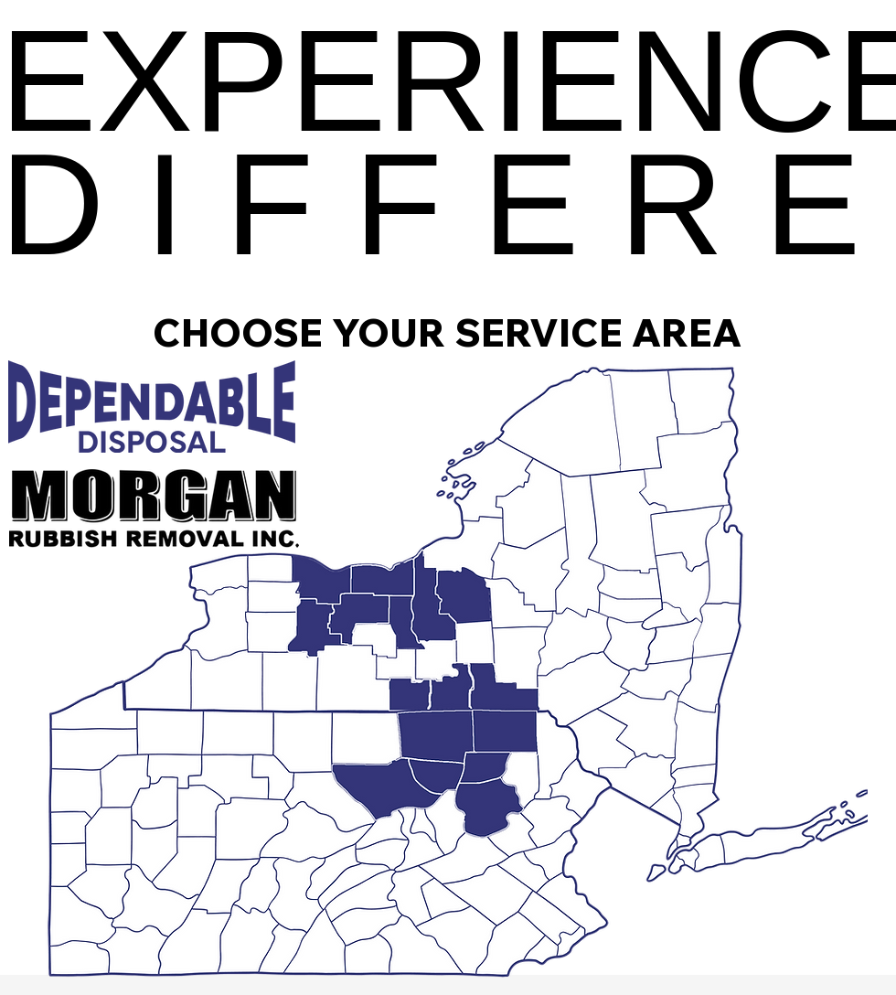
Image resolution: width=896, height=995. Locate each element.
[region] (437, 751)
